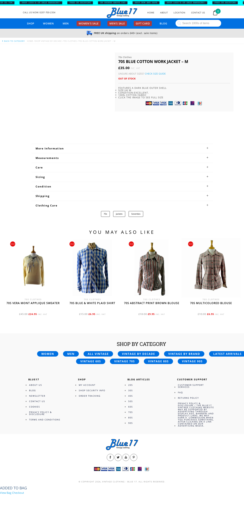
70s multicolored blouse (211, 303)
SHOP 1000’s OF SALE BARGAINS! (43, 3)
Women (48, 23)
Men (66, 23)
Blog (163, 23)
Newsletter (37, 395)
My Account (87, 385)
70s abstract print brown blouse (151, 303)
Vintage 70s (124, 361)
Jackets (119, 213)
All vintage (98, 354)
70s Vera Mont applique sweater (33, 303)
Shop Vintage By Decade (48, 41)
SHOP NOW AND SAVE (148, 3)
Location (179, 12)
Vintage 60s (90, 361)
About (164, 12)
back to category (13, 41)
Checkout (18, 493)
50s (130, 401)
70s (105, 213)
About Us (35, 385)
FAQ (180, 392)
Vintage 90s (192, 361)
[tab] (122, 148)
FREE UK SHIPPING (83, 3)
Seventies (135, 213)
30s (130, 390)
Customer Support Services (191, 386)
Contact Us (198, 12)
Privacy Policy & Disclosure (40, 413)
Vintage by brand (184, 354)
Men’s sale (117, 23)
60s (130, 406)
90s (130, 423)
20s (130, 385)
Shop (30, 23)
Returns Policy (188, 397)
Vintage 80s (158, 361)
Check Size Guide (155, 73)
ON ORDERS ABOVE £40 (115, 3)
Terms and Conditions (44, 419)
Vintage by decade (138, 354)
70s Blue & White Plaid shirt (92, 303)
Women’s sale (89, 23)
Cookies (34, 406)
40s (130, 395)
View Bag (5, 493)
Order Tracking (89, 395)
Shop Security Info (92, 390)
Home (150, 12)
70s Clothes (70, 41)
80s (130, 417)
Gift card (143, 23)
